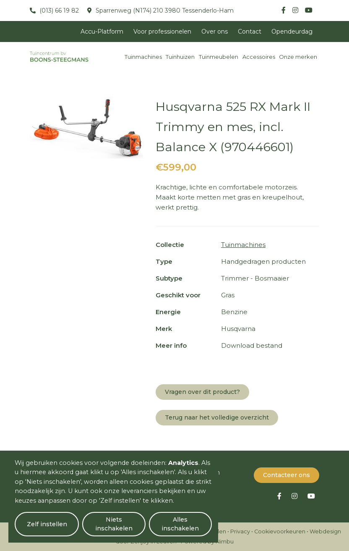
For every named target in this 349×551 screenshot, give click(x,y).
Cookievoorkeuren (279, 531)
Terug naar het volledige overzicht (217, 417)
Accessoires (258, 56)
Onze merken (298, 56)
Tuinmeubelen (218, 56)
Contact (249, 31)
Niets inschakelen (113, 524)
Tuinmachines (143, 56)
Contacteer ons (286, 475)
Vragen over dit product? (202, 392)
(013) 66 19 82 (58, 10)
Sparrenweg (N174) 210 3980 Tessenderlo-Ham (164, 10)
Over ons (214, 31)
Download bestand (251, 345)
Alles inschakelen (180, 524)
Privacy (240, 531)
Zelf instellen (46, 524)
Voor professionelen (162, 31)
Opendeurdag (292, 31)
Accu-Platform (102, 31)
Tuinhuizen (180, 56)
